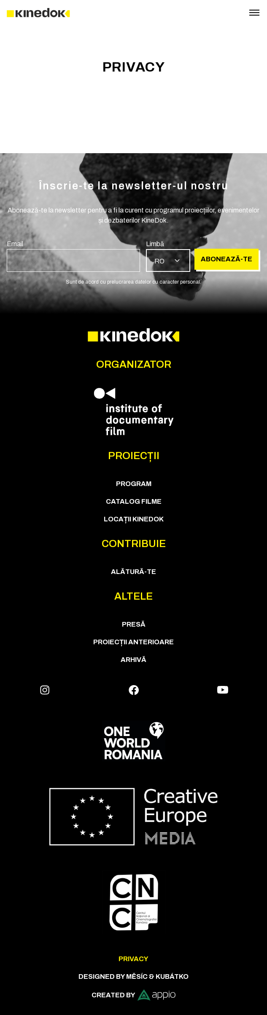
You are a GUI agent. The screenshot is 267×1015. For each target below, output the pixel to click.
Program (133, 483)
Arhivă (133, 659)
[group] (73, 255)
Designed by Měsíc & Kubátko (133, 976)
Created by (133, 995)
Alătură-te (133, 571)
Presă (134, 624)
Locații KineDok (134, 519)
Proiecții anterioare (133, 642)
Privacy (133, 958)
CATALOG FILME (134, 501)
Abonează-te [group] (226, 259)
